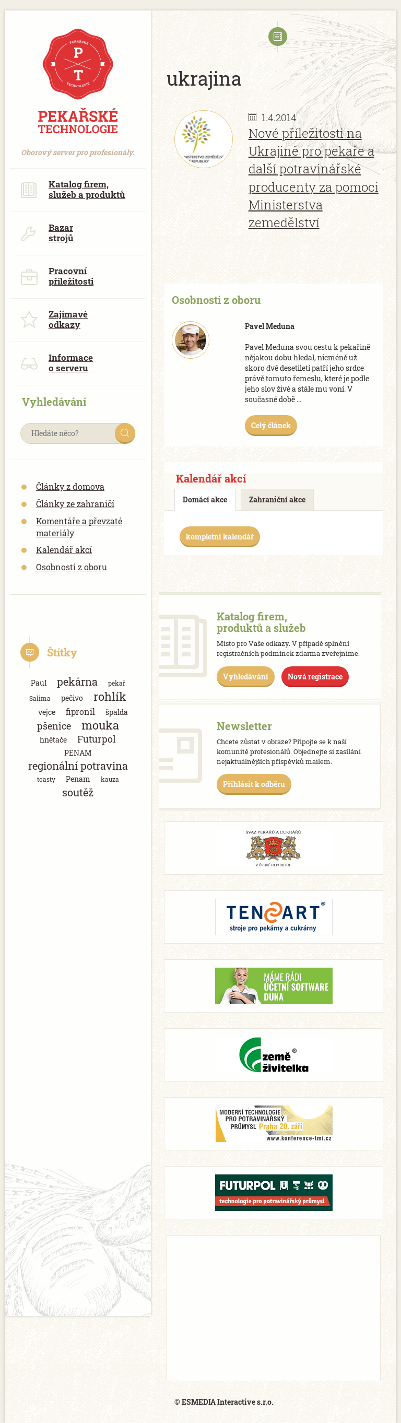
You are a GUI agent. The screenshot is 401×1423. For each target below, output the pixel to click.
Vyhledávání (245, 676)
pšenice (54, 726)
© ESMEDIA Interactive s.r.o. (224, 1402)
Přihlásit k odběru (254, 784)
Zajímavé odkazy (54, 319)
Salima (40, 698)
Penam (78, 779)
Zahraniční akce (277, 499)
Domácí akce (205, 499)
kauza (110, 779)
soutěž (77, 792)
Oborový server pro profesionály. (78, 147)
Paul (38, 683)
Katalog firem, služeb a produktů (72, 189)
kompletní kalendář (220, 537)
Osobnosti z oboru (71, 566)
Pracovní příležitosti (56, 276)
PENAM (78, 753)
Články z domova (70, 486)
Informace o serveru (56, 362)
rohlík (109, 696)
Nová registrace (315, 676)
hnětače (53, 740)
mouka (100, 725)
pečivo (72, 698)
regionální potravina (78, 765)
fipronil (80, 711)
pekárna (77, 681)
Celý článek (271, 425)
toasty (46, 779)
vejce (46, 712)
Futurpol (96, 739)
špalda (116, 712)
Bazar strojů (47, 232)
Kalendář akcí (64, 549)
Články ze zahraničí (75, 503)
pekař (116, 683)
